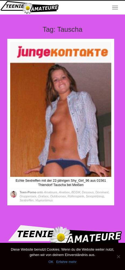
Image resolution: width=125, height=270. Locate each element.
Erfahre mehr (66, 262)
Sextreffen (27, 200)
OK (50, 262)
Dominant (101, 192)
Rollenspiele (75, 196)
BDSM (76, 192)
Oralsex (43, 196)
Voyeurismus (44, 200)
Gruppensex (28, 196)
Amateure (50, 192)
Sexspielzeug (95, 196)
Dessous (88, 192)
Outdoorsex (58, 196)
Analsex (64, 192)
